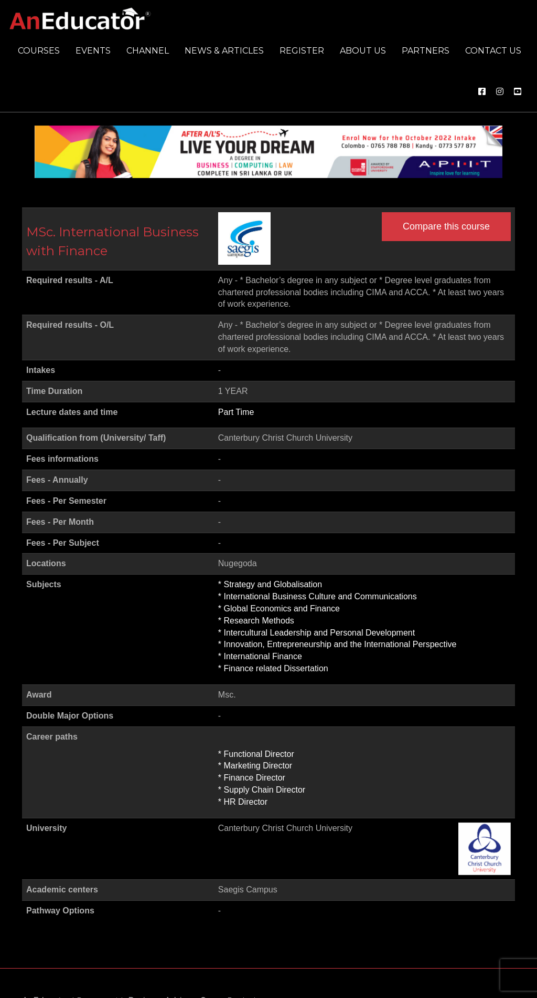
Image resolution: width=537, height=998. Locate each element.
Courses (39, 51)
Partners (425, 51)
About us (363, 51)
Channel (147, 51)
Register (302, 51)
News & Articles (224, 51)
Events (93, 51)
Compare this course (446, 226)
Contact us (493, 51)
